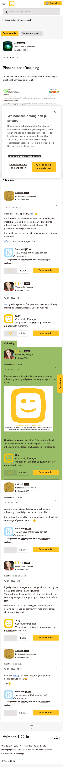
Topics (3, 3)
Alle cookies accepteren (43, 167)
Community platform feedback (18, 20)
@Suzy (7, 241)
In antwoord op (13, 364)
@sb (31, 214)
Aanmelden (55, 3)
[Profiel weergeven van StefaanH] (19, 193)
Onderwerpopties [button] (30, 33)
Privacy (21, 750)
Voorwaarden (26, 746)
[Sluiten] (55, 112)
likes (23, 260)
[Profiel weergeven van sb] (15, 43)
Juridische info (40, 746)
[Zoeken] (31, 11)
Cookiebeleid (6, 754)
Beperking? (19, 754)
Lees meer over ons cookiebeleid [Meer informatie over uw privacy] (24, 156)
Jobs (16, 746)
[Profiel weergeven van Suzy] (21, 283)
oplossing (44, 260)
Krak (28, 249)
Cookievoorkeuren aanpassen (39, 750)
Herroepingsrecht (8, 750)
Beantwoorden (46, 270)
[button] (57, 56)
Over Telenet (6, 746)
